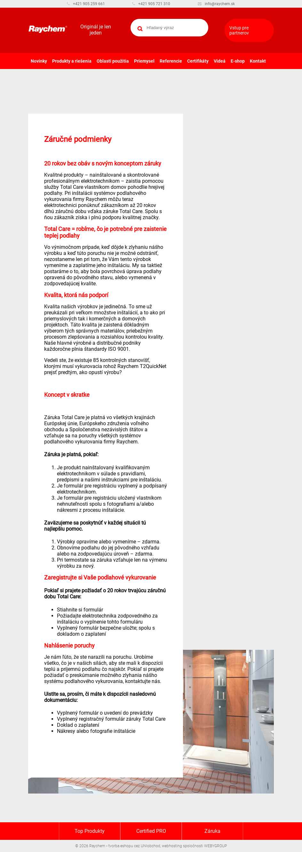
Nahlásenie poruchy (69, 645)
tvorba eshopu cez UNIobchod (134, 846)
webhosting (172, 846)
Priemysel (144, 61)
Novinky (39, 61)
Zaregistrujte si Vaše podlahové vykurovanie (100, 577)
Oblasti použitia (113, 61)
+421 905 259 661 (86, 4)
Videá (220, 61)
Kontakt (258, 61)
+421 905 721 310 (151, 4)
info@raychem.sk (216, 4)
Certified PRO (151, 831)
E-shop (238, 61)
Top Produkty (90, 831)
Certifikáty (198, 61)
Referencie (171, 61)
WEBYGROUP (215, 846)
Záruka (212, 831)
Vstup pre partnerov (239, 30)
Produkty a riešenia (71, 61)
